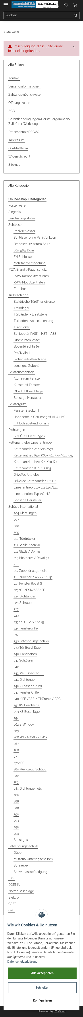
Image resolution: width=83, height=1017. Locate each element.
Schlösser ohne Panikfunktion (35, 237)
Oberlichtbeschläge (28, 391)
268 (16, 750)
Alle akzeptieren (42, 973)
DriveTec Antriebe (26, 474)
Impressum (16, 140)
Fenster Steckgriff (26, 410)
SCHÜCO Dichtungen (29, 436)
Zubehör (20, 289)
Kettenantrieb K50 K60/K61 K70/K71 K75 (43, 455)
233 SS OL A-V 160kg (29, 622)
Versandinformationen (24, 86)
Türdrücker (21, 327)
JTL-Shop (59, 1011)
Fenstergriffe (17, 404)
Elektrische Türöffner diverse (34, 301)
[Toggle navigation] (6, 3)
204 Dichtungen (25, 513)
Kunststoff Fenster (27, 385)
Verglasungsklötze (21, 218)
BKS (11, 878)
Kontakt (13, 78)
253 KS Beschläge (27, 711)
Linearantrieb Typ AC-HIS (32, 494)
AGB (11, 111)
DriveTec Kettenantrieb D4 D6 (35, 481)
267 (16, 743)
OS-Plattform (18, 148)
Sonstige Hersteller (27, 397)
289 (16, 808)
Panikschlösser (24, 231)
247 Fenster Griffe (26, 692)
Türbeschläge (18, 295)
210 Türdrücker (24, 538)
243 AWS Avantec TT (29, 673)
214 (16, 564)
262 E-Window (24, 724)
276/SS (19, 763)
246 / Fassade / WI (28, 686)
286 (16, 795)
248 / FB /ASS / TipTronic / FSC (37, 699)
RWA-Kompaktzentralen (31, 276)
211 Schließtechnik (27, 545)
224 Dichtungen (25, 596)
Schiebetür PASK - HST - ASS (35, 333)
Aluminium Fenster (27, 378)
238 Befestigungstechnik (31, 641)
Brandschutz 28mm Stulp (32, 244)
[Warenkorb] (75, 4)
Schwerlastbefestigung (30, 872)
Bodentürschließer (27, 346)
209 (16, 532)
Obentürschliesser (27, 340)
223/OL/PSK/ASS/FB (29, 590)
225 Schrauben (24, 602)
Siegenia (14, 212)
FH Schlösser (23, 257)
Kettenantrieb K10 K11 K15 (32, 468)
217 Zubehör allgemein (30, 570)
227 (16, 609)
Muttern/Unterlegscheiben (33, 859)
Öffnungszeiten (19, 103)
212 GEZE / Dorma (27, 551)
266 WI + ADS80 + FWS (30, 737)
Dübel (18, 852)
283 (16, 782)
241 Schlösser (23, 660)
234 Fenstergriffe (26, 628)
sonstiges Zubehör (27, 365)
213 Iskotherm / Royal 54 (31, 558)
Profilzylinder (23, 353)
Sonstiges (21, 840)
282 (16, 775)
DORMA (14, 884)
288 (16, 801)
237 (16, 635)
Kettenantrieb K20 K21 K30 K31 (36, 462)
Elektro (13, 897)
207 (16, 519)
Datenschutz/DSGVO (23, 132)
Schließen (42, 987)
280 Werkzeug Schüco (30, 769)
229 (16, 615)
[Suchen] (38, 15)
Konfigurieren (42, 1000)
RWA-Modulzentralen (29, 282)
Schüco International (23, 506)
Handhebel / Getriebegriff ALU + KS (39, 417)
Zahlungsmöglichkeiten (25, 94)
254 (16, 718)
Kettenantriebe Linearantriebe (30, 442)
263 (16, 731)
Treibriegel (21, 308)
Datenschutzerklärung (22, 961)
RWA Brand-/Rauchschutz (27, 269)
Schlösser (15, 224)
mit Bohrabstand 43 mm (31, 423)
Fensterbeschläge (21, 372)
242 (16, 667)
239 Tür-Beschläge (27, 647)
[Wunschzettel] (66, 4)
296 (16, 827)
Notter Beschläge (21, 891)
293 (16, 820)
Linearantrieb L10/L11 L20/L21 (36, 487)
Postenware (16, 205)
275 (16, 756)
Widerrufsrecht (19, 156)
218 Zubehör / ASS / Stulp (33, 577)
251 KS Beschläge (26, 705)
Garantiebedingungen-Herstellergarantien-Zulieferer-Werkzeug (39, 121)
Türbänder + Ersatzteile (30, 314)
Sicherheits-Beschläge (30, 359)
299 (16, 833)
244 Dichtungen (25, 679)
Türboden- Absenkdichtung (33, 321)
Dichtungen (16, 430)
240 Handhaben (25, 654)
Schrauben (21, 865)
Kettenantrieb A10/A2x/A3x (33, 449)
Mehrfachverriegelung (30, 263)
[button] (57, 4)
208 (16, 526)
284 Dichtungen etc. (28, 788)
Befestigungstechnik (23, 846)
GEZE (12, 904)
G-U (11, 910)
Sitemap (14, 164)
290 (16, 814)
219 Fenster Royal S (28, 583)
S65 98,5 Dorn (24, 250)
